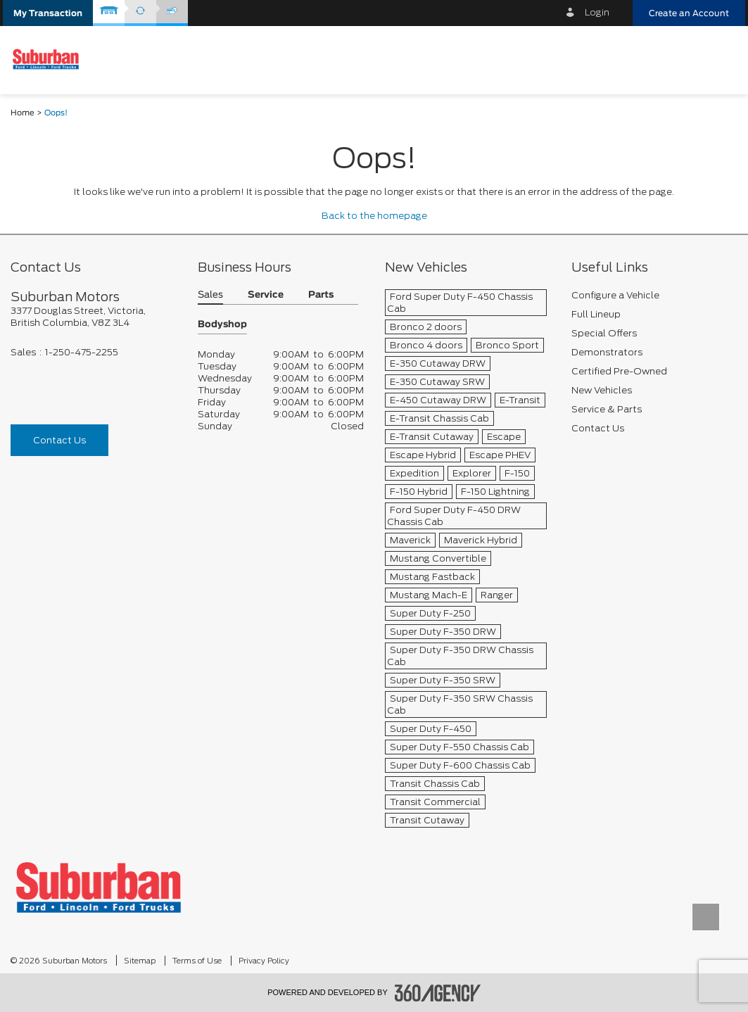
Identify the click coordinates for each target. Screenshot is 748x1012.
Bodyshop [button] (222, 324)
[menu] (723, 59)
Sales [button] (210, 295)
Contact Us (59, 440)
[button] (48, 13)
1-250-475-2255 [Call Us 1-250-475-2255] (81, 352)
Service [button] (266, 295)
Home (22, 113)
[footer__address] (94, 317)
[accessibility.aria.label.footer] (438, 993)
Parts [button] (321, 295)
